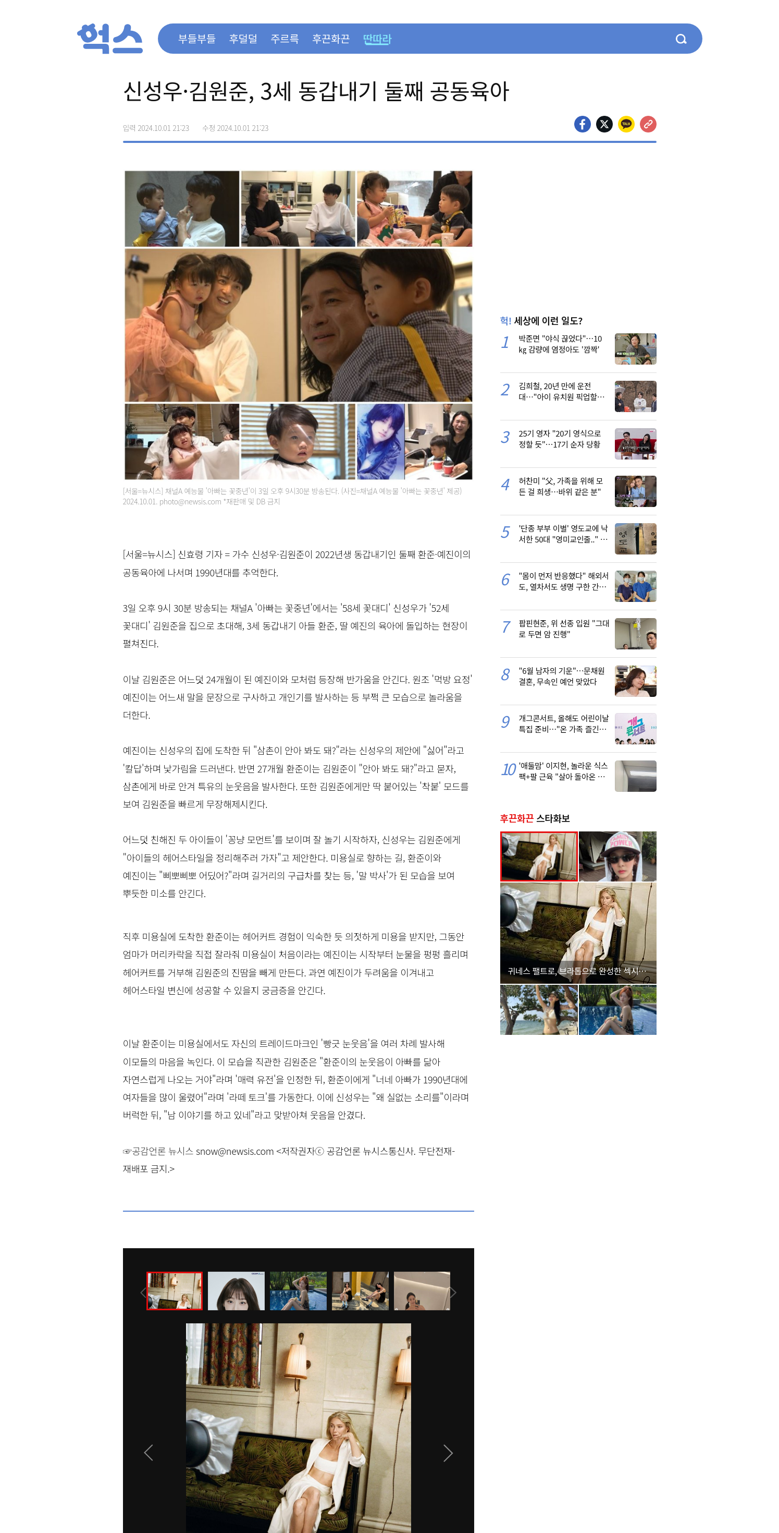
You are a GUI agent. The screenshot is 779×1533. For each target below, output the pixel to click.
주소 (648, 124)
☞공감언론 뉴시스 (158, 1150)
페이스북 (582, 124)
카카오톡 (626, 124)
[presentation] (137, 1290)
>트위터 (604, 124)
